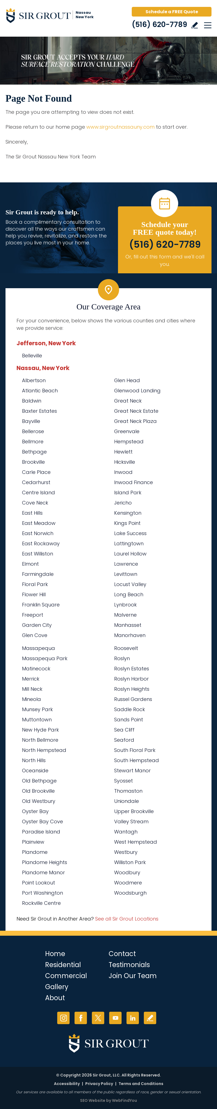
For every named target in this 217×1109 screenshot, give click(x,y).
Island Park (127, 492)
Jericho (123, 502)
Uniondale (126, 801)
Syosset (123, 780)
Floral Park (35, 584)
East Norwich (37, 533)
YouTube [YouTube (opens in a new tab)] (115, 1018)
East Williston (37, 553)
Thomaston (128, 790)
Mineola (31, 699)
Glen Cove (34, 635)
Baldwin (31, 400)
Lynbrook (125, 604)
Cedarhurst (36, 482)
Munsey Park (37, 709)
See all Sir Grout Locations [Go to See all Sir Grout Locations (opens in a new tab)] (126, 918)
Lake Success (130, 533)
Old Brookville (38, 790)
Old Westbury (38, 801)
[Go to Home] (52, 16)
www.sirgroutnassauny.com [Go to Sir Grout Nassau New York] (120, 126)
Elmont (30, 563)
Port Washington (42, 892)
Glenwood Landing (137, 390)
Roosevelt (126, 648)
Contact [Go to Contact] (122, 953)
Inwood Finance (133, 482)
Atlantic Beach (40, 390)
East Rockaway (41, 543)
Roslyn (122, 658)
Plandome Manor (43, 872)
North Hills (34, 760)
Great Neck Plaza (135, 421)
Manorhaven (129, 635)
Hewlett (123, 451)
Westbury (126, 852)
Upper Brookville (134, 811)
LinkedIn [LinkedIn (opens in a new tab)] (133, 1018)
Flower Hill (34, 594)
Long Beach (128, 594)
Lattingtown (129, 543)
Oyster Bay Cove (42, 821)
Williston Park (130, 862)
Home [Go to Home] (55, 953)
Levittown (125, 574)
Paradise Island (41, 831)
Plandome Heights (44, 862)
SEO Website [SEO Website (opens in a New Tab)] (92, 1100)
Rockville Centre (41, 903)
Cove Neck (35, 502)
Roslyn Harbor (131, 678)
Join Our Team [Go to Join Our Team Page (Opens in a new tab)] (133, 975)
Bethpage (34, 451)
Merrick (30, 678)
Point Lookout (38, 882)
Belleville (32, 355)
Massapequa (38, 648)
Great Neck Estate (136, 411)
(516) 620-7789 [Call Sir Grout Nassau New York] (159, 24)
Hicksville (124, 461)
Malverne (125, 614)
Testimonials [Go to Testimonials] (129, 964)
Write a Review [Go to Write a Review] (194, 25)
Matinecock (36, 668)
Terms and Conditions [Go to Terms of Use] (141, 1083)
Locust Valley (130, 584)
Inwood (123, 472)
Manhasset (127, 625)
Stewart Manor (132, 770)
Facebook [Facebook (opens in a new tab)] (81, 1018)
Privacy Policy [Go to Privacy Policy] (99, 1083)
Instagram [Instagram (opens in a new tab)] (63, 1018)
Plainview (33, 841)
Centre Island (38, 492)
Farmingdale (38, 574)
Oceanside (35, 770)
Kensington (127, 512)
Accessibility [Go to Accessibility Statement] (67, 1083)
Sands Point (128, 719)
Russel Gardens (133, 699)
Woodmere (128, 882)
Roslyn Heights (131, 689)
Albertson (34, 380)
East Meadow (39, 523)
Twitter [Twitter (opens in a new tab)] (98, 1018)
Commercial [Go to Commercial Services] (66, 975)
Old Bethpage (39, 780)
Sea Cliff (124, 729)
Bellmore (32, 441)
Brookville (33, 461)
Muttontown (37, 719)
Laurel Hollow (130, 553)
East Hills (32, 512)
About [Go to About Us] (55, 997)
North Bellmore (40, 739)
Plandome (35, 852)
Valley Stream (131, 821)
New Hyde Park (40, 729)
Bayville (31, 421)
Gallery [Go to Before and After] (56, 986)
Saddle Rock (129, 709)
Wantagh (126, 831)
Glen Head (127, 380)
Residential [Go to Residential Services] (63, 964)
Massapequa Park (44, 658)
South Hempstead (136, 760)
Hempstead (129, 441)
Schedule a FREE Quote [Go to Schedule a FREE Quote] (171, 12)
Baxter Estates (39, 411)
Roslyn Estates (131, 668)
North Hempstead (44, 750)
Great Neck (128, 400)
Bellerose (33, 431)
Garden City (37, 625)
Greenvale (126, 431)
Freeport (32, 614)
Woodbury (127, 872)
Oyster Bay (35, 811)
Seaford (124, 739)
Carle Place (36, 472)
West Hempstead (135, 841)
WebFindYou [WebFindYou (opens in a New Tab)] (124, 1100)
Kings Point (127, 523)
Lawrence (126, 563)
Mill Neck (32, 689)
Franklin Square (41, 604)
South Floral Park (134, 750)
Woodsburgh (130, 892)
